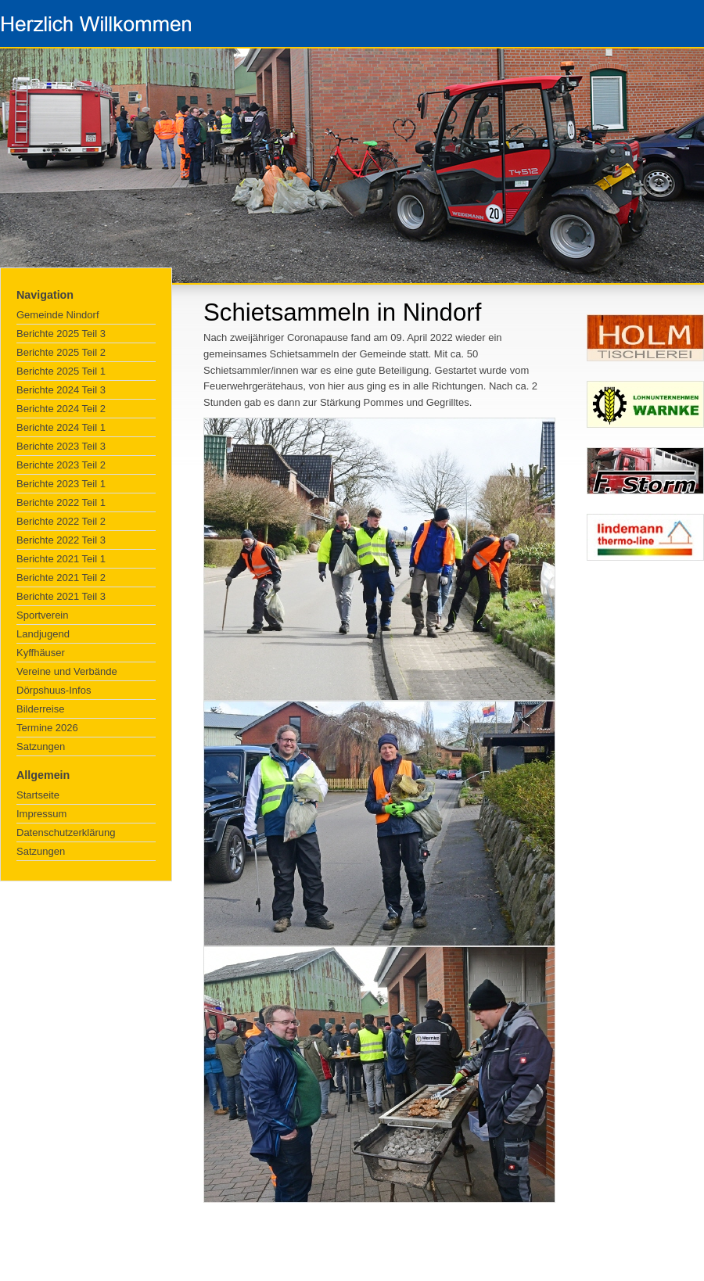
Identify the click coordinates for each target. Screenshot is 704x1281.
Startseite (37, 795)
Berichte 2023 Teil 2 (61, 465)
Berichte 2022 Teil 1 (61, 502)
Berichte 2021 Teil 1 (61, 559)
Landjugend (43, 634)
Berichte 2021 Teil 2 (61, 577)
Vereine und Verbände (66, 671)
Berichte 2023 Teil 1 (61, 484)
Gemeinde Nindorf (57, 315)
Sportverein (42, 615)
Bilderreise (40, 709)
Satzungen (40, 746)
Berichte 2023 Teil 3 (61, 446)
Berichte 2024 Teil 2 (61, 408)
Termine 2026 (47, 728)
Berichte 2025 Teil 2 (61, 352)
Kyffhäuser (40, 652)
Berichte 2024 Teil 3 (61, 390)
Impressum (41, 814)
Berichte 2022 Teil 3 (61, 540)
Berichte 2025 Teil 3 (61, 333)
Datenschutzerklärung (65, 832)
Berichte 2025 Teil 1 (61, 371)
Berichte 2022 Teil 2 (61, 521)
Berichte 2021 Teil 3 (61, 596)
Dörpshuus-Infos (53, 690)
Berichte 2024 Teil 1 (61, 427)
